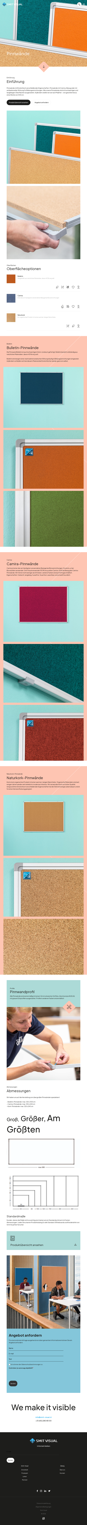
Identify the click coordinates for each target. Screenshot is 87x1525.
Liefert (25, 1476)
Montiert (24, 1480)
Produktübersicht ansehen (18, 102)
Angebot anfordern (42, 102)
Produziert (25, 1473)
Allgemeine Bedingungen (43, 1507)
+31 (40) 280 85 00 (44, 1420)
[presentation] (25, 1374)
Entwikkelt (24, 1470)
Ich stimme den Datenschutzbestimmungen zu (26, 1364)
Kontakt (62, 1473)
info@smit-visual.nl (43, 1417)
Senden (13, 1383)
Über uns (62, 1470)
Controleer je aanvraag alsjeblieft (21, 1368)
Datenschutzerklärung (43, 1503)
